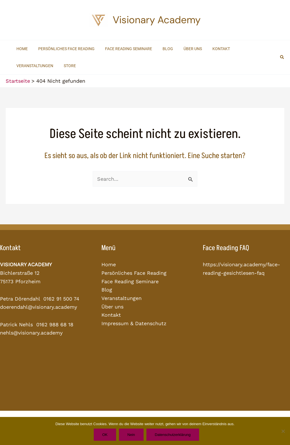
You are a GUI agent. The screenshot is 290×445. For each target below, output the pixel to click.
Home (108, 264)
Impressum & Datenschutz (134, 323)
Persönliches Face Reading (134, 273)
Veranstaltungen (121, 298)
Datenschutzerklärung (173, 435)
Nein (131, 435)
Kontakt (111, 315)
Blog (106, 290)
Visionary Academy (157, 19)
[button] (282, 57)
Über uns (112, 307)
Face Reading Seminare (130, 281)
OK (105, 435)
